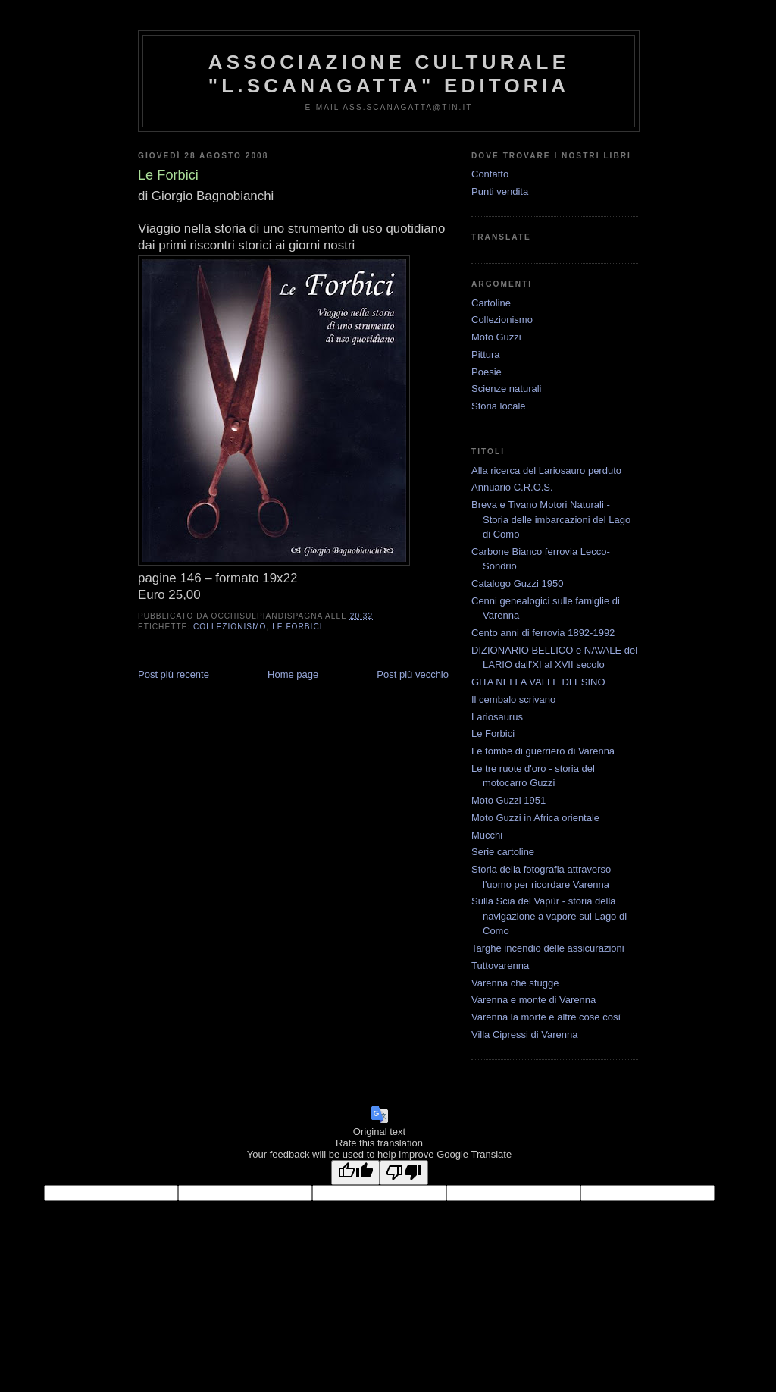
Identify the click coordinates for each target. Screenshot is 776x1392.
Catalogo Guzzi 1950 (517, 583)
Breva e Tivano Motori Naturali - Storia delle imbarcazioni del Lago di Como (550, 519)
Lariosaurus (497, 717)
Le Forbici (297, 626)
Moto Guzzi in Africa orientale (535, 817)
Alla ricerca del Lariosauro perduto (546, 470)
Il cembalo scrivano (513, 699)
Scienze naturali (506, 388)
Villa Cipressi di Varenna (524, 1034)
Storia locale (498, 406)
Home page (293, 674)
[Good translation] (355, 1172)
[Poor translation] (404, 1172)
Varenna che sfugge (515, 983)
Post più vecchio (413, 674)
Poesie (486, 372)
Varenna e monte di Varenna (533, 999)
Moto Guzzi (496, 337)
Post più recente (173, 674)
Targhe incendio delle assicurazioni (547, 948)
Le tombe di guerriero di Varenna (543, 751)
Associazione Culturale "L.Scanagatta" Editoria (388, 74)
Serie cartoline (502, 851)
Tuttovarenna (500, 965)
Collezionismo (229, 626)
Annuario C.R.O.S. (512, 487)
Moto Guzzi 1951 (508, 800)
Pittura (485, 354)
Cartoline (491, 303)
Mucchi (486, 835)
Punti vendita (499, 191)
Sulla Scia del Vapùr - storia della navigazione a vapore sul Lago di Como (549, 915)
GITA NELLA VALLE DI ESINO (538, 682)
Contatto (489, 174)
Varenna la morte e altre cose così (546, 1017)
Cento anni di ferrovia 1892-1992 (543, 632)
